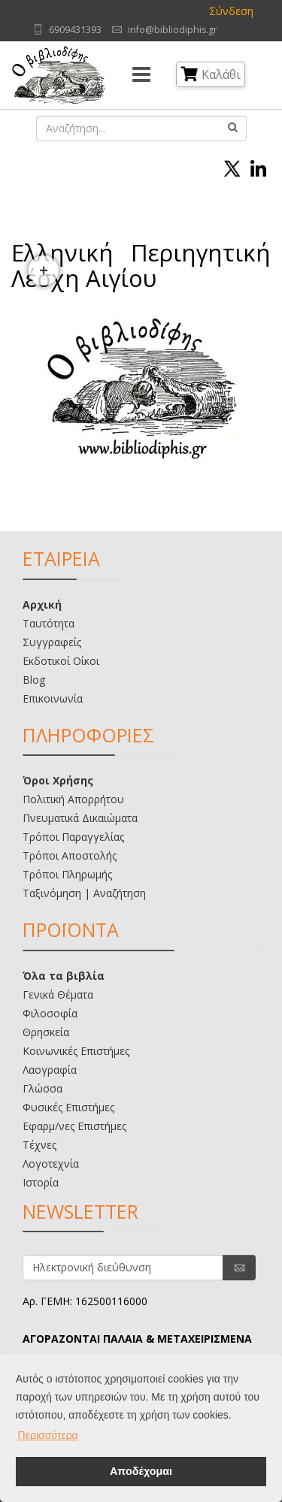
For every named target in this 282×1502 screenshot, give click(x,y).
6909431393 (75, 29)
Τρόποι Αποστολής (70, 855)
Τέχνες (39, 1145)
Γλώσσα (42, 1088)
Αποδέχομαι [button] (141, 1471)
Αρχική (42, 604)
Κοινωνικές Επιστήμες (76, 1051)
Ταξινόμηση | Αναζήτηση (84, 893)
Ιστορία (41, 1182)
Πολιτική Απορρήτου (73, 799)
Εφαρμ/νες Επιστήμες (74, 1126)
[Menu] (141, 75)
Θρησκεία (46, 1032)
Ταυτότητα (48, 623)
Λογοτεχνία (51, 1163)
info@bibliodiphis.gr (172, 29)
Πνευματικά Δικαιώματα (80, 818)
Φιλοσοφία (50, 1013)
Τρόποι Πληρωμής (67, 874)
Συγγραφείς (52, 642)
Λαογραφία (50, 1069)
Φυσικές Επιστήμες (68, 1107)
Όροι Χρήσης (58, 780)
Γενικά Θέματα (58, 994)
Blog (34, 679)
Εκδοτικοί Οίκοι (61, 661)
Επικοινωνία (53, 698)
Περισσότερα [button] (48, 1435)
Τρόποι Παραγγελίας (73, 837)
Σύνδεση (231, 11)
